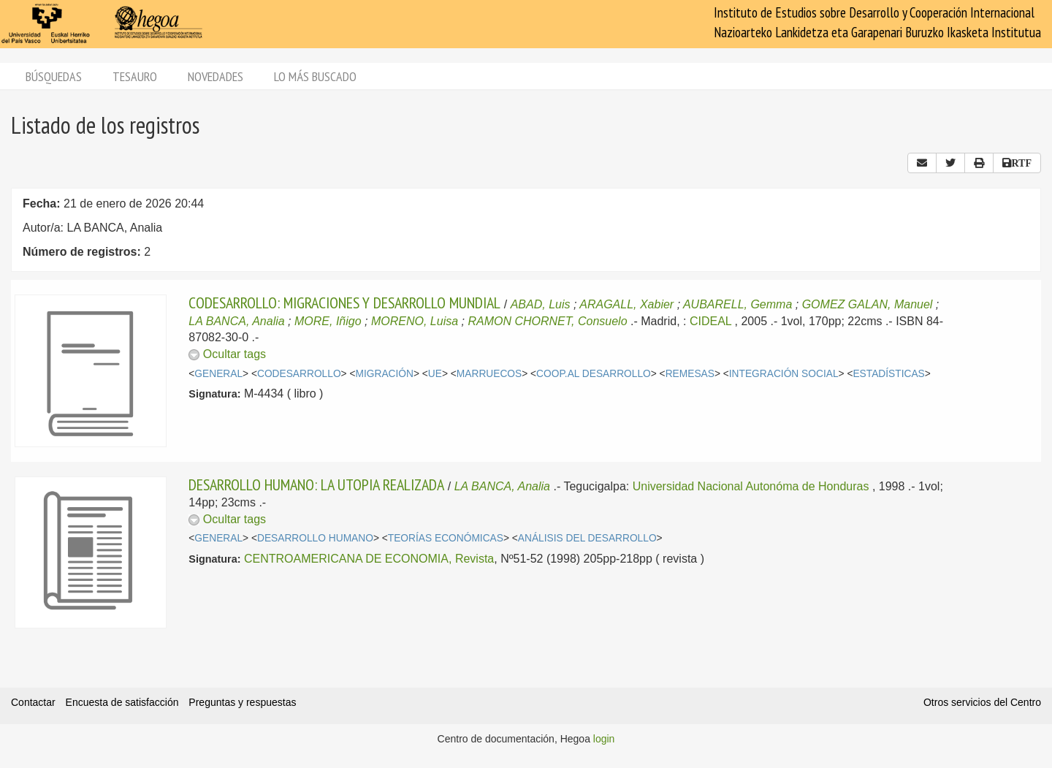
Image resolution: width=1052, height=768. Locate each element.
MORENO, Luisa (414, 321)
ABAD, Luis (541, 304)
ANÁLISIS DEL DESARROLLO (587, 538)
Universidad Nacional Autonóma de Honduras (751, 486)
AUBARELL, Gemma (737, 304)
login (604, 739)
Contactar (33, 702)
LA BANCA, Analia (236, 321)
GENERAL (218, 373)
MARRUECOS (489, 373)
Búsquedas (54, 76)
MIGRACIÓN (384, 373)
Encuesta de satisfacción (122, 702)
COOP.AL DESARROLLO (593, 373)
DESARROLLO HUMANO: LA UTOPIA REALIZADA (316, 484)
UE (435, 373)
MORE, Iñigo (328, 321)
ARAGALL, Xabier (626, 304)
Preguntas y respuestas (242, 702)
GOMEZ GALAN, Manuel (867, 304)
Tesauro (135, 76)
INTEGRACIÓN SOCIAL (784, 373)
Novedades (215, 76)
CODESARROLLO (299, 373)
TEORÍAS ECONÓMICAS (445, 538)
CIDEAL (710, 321)
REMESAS (690, 373)
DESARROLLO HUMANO (315, 538)
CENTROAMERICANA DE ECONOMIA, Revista (369, 558)
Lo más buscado (315, 76)
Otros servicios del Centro (982, 702)
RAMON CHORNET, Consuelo (547, 321)
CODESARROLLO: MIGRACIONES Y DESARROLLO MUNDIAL (344, 302)
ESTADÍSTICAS (888, 373)
